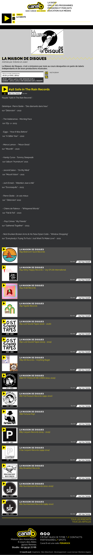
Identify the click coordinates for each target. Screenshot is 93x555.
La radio (52, 3)
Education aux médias (59, 11)
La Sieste (21, 17)
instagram (54, 72)
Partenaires (48, 539)
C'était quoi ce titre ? (53, 537)
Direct (19, 14)
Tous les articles (81, 522)
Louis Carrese (72, 552)
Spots (62, 539)
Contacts (76, 537)
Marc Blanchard (47, 552)
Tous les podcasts (81, 519)
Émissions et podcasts (60, 8)
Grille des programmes (60, 5)
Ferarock (65, 543)
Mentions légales (84, 552)
